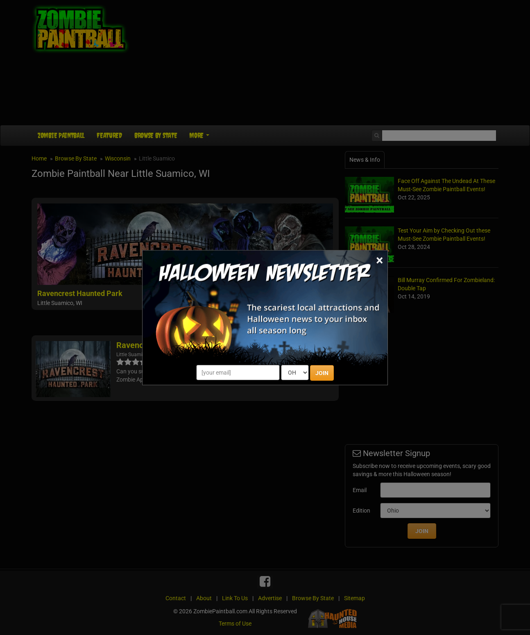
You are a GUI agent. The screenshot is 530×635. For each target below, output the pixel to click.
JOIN (321, 373)
